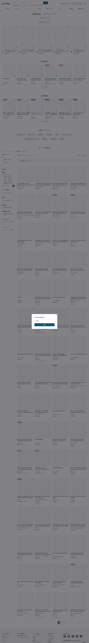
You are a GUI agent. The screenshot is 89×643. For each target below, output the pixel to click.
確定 (44, 324)
